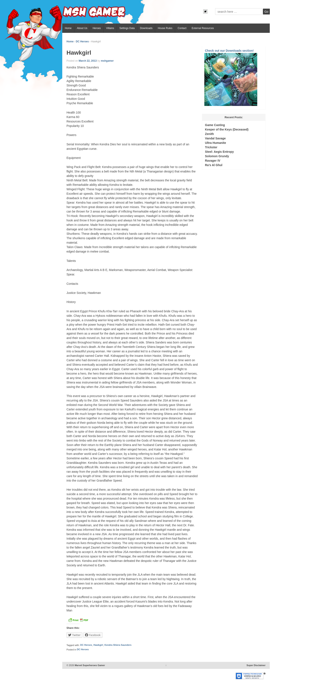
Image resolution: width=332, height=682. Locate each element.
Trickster (211, 147)
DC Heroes (82, 41)
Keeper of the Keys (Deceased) (226, 129)
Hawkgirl (98, 645)
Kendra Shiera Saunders (117, 645)
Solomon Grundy (217, 156)
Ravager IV (212, 160)
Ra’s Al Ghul (213, 165)
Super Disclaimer (256, 665)
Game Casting (215, 125)
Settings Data (127, 28)
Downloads (146, 28)
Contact (182, 28)
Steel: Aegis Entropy (219, 151)
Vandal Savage (215, 138)
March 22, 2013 (88, 60)
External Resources (203, 28)
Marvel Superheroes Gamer (89, 665)
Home (68, 28)
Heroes (97, 28)
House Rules (165, 28)
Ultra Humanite (215, 142)
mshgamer (107, 60)
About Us (82, 28)
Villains (110, 28)
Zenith (209, 134)
